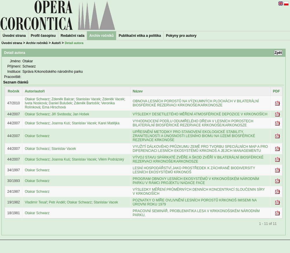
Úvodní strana (14, 36)
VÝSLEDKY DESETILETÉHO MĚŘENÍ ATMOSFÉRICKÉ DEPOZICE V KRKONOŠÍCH (200, 114)
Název (138, 91)
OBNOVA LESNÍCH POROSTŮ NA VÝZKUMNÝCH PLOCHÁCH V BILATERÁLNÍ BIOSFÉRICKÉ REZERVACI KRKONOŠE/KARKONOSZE (196, 103)
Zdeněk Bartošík (86, 103)
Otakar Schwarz (37, 99)
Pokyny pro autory (181, 36)
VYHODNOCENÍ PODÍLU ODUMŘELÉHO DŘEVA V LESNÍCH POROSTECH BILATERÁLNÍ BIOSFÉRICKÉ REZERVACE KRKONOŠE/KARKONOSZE (193, 123)
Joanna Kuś (60, 123)
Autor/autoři (35, 91)
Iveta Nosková (36, 103)
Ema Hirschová (54, 107)
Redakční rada (72, 36)
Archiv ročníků (37, 43)
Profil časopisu (43, 36)
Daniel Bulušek (60, 103)
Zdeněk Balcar (62, 99)
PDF (276, 91)
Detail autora (74, 43)
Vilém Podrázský (111, 159)
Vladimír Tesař (36, 202)
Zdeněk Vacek (113, 99)
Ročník (13, 91)
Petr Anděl (57, 202)
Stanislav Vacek (88, 99)
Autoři (56, 43)
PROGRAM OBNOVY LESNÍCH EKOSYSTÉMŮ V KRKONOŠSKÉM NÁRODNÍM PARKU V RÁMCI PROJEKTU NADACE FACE (196, 181)
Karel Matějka (108, 123)
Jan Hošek (81, 114)
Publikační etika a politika (140, 36)
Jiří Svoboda (61, 114)
